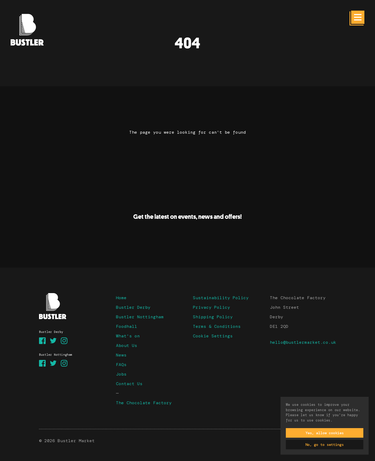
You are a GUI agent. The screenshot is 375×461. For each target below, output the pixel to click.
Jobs (121, 374)
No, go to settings (324, 444)
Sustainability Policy (221, 298)
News (121, 355)
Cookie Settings (213, 336)
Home (121, 298)
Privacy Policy (211, 307)
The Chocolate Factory (144, 403)
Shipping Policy (213, 317)
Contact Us (129, 383)
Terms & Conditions (217, 326)
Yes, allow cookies (324, 432)
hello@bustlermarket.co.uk (303, 342)
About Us (126, 345)
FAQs (121, 364)
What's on (128, 336)
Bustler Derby (133, 307)
